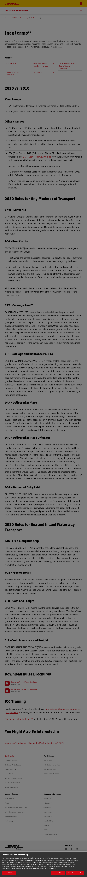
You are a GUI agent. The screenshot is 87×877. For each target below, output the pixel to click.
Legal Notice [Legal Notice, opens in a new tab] (52, 868)
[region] (43, 864)
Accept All (58, 873)
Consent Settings (9, 873)
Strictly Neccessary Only (75, 873)
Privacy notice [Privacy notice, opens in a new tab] (44, 868)
